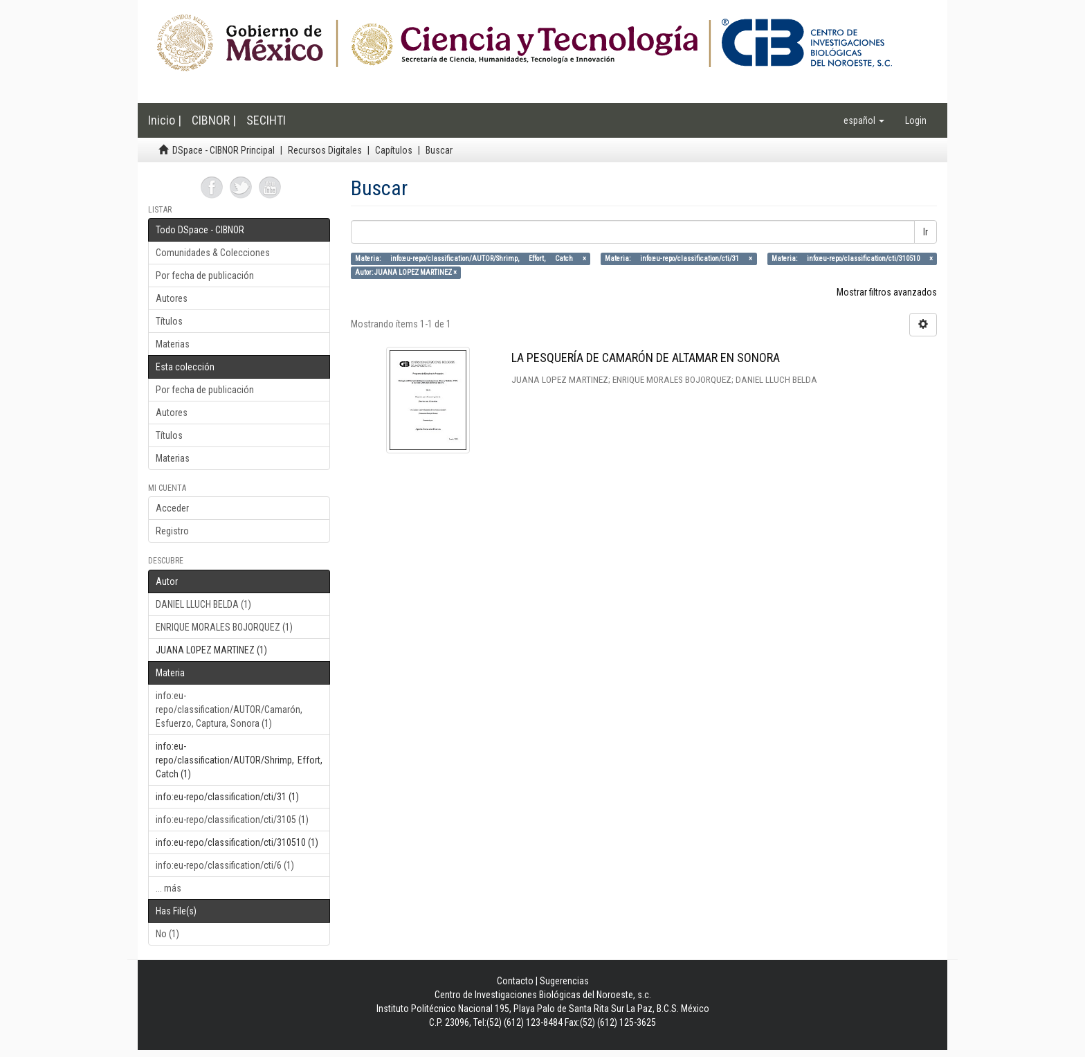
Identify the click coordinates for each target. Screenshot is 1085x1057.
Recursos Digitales (325, 150)
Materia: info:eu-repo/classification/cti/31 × (678, 258)
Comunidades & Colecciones (213, 252)
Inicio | (164, 120)
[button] (864, 120)
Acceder (172, 508)
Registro (172, 530)
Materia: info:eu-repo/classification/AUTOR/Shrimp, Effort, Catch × (470, 258)
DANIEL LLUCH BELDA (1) (203, 604)
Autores (172, 298)
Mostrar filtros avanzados (887, 292)
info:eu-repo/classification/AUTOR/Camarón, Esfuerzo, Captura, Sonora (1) (229, 709)
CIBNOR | (214, 120)
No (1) (167, 933)
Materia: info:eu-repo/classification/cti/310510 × (852, 258)
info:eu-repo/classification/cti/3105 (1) (232, 819)
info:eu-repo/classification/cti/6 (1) (225, 865)
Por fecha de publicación (205, 275)
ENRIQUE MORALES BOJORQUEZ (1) (224, 627)
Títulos (169, 321)
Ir (925, 231)
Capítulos (393, 150)
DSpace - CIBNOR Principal (223, 150)
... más (168, 888)
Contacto (515, 980)
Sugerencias (564, 980)
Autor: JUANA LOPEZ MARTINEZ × (406, 272)
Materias (173, 344)
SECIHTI (266, 120)
